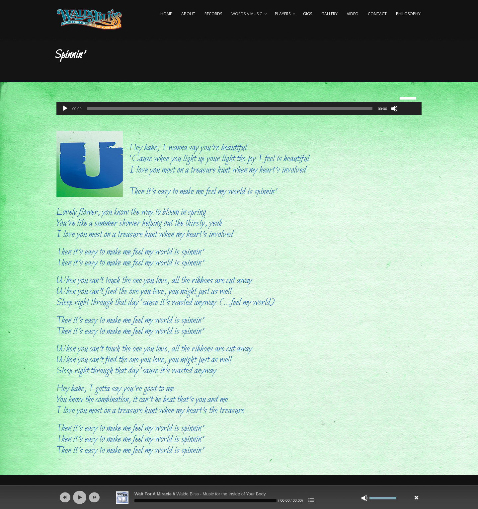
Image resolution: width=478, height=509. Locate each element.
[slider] (230, 108)
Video (352, 14)
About (188, 14)
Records (213, 14)
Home (166, 14)
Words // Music (246, 14)
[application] (239, 108)
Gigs (307, 14)
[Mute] (394, 108)
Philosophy (408, 14)
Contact (377, 14)
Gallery (329, 14)
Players (282, 14)
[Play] (65, 108)
